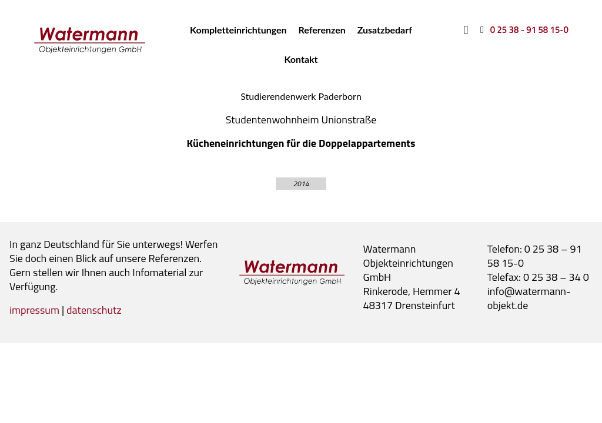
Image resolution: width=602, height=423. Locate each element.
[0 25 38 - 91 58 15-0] (522, 29)
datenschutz (94, 310)
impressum (34, 310)
